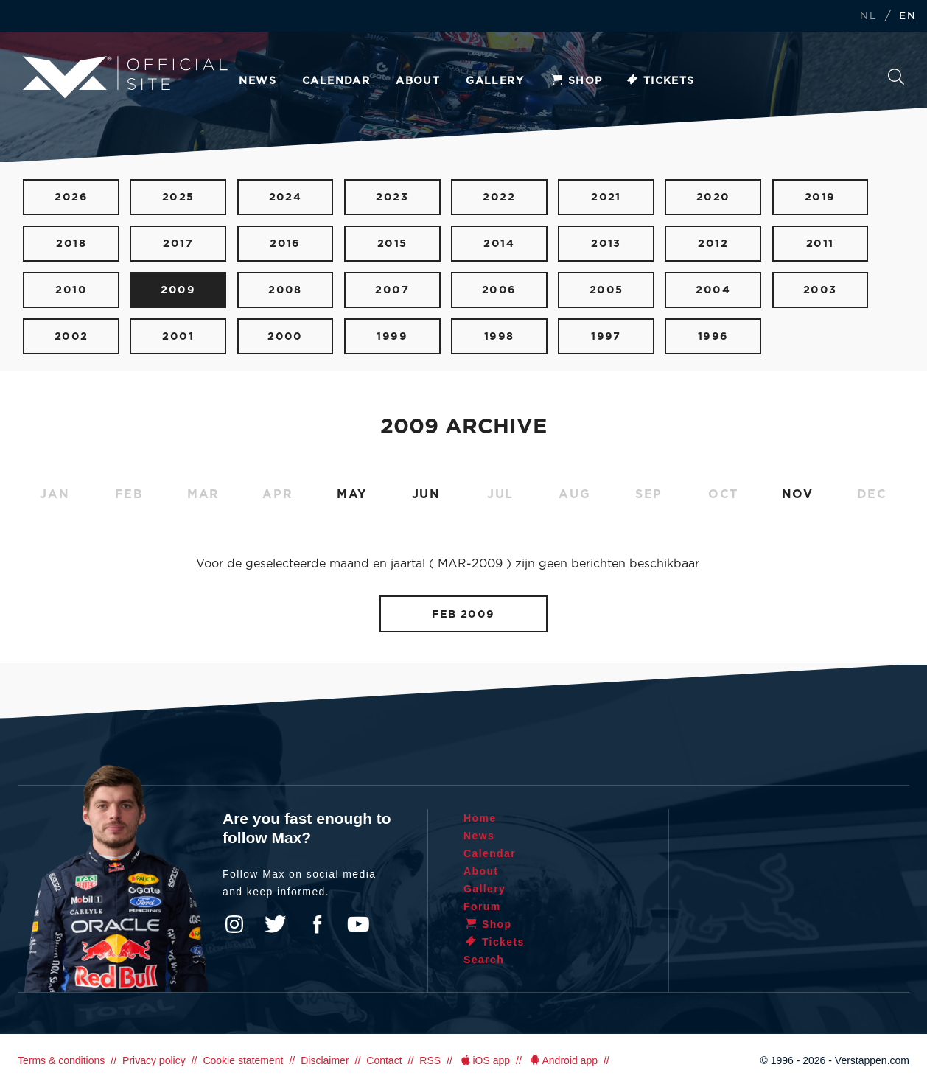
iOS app (484, 1060)
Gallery (495, 81)
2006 (499, 290)
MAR (203, 494)
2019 (820, 197)
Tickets (660, 81)
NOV (798, 494)
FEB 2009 (463, 614)
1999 (392, 336)
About (418, 81)
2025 (178, 197)
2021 (606, 197)
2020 (713, 197)
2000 (285, 336)
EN (907, 16)
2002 (71, 336)
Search (896, 77)
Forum (482, 906)
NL (868, 16)
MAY (352, 494)
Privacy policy (154, 1060)
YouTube (358, 924)
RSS (430, 1060)
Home (480, 818)
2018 (71, 243)
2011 (820, 243)
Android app (563, 1060)
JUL (500, 494)
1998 (499, 336)
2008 (285, 290)
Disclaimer (325, 1060)
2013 (606, 243)
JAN (54, 494)
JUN (426, 494)
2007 (392, 290)
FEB (129, 494)
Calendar (336, 81)
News (257, 81)
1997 (606, 336)
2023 (392, 197)
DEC (872, 494)
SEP (648, 494)
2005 (606, 290)
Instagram (234, 924)
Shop (576, 81)
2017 (178, 243)
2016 (285, 243)
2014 (498, 243)
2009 (178, 290)
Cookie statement (243, 1060)
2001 (178, 336)
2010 (71, 290)
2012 (713, 243)
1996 (713, 336)
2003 (820, 290)
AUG (574, 494)
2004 (713, 290)
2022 (499, 197)
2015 (392, 243)
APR (277, 494)
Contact (384, 1060)
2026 (71, 197)
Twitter (275, 924)
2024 (285, 197)
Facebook (317, 924)
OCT (723, 494)
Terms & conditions (61, 1060)
